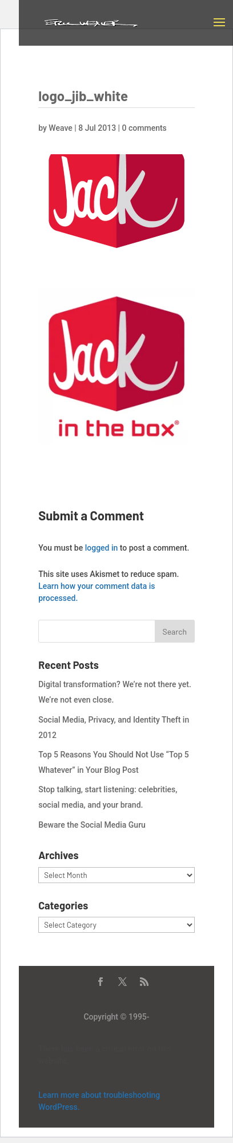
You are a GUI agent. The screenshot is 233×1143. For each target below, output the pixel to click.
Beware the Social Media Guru (92, 824)
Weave (60, 128)
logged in (101, 547)
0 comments (144, 128)
